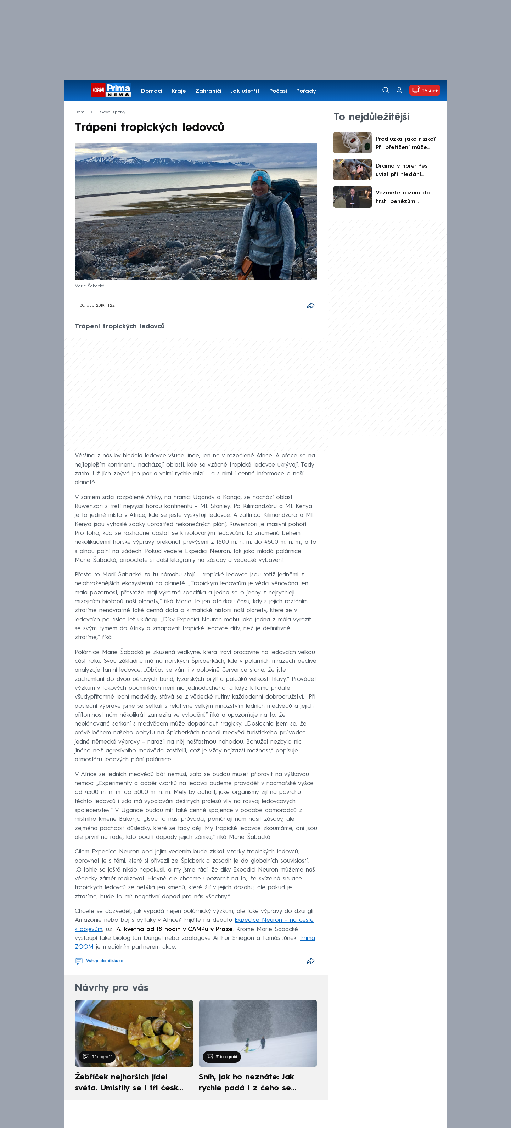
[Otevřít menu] (79, 90)
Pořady (306, 91)
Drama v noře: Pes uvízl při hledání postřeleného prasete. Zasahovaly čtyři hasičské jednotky (406, 171)
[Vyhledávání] (385, 90)
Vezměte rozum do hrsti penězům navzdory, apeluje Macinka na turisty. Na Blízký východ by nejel (407, 198)
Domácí (151, 91)
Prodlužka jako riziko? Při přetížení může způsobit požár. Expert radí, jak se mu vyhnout (407, 144)
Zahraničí (208, 91)
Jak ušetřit (245, 91)
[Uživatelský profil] (399, 90)
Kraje (179, 91)
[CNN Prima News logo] (111, 90)
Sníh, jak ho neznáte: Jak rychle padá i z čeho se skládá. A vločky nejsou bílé (252, 1083)
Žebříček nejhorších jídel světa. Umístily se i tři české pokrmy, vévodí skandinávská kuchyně (130, 1083)
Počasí (278, 91)
